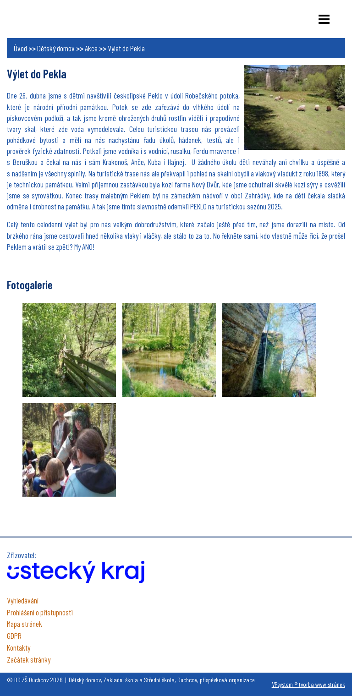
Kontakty (18, 647)
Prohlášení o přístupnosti (40, 612)
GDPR (14, 635)
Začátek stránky (28, 659)
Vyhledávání (22, 600)
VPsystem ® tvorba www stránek (308, 684)
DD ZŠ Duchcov (53, 18)
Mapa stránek (24, 623)
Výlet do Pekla (126, 48)
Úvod (20, 48)
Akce (91, 48)
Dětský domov (56, 48)
